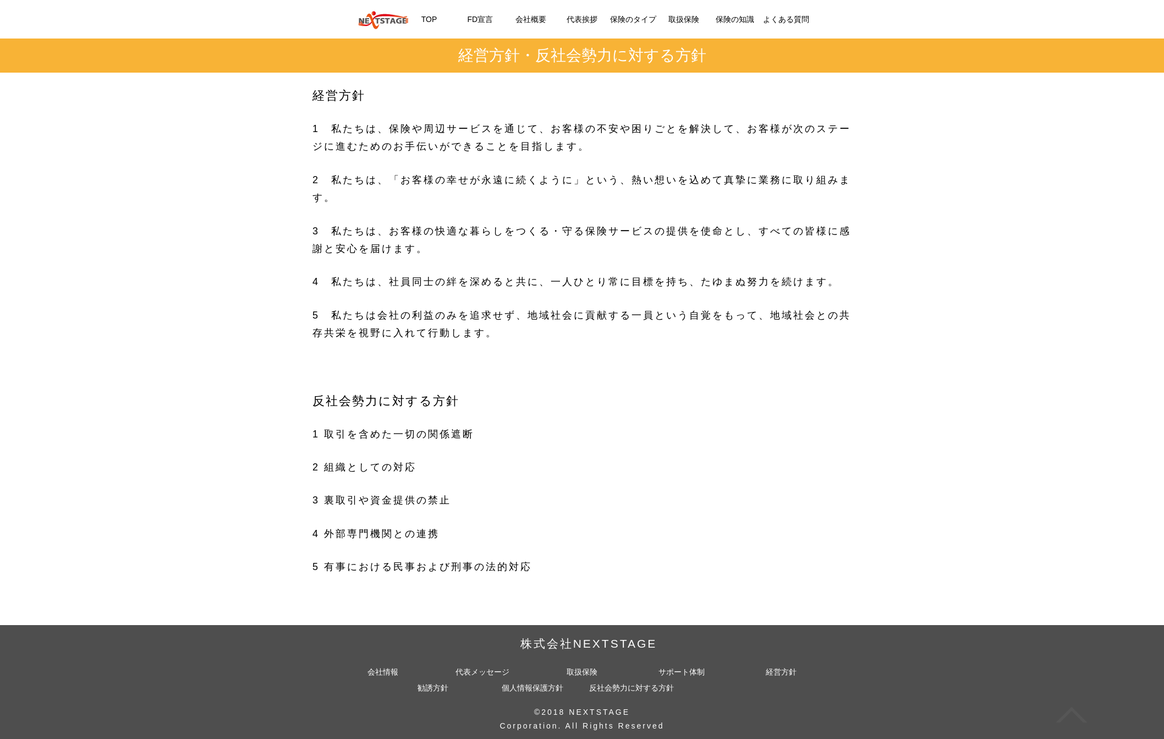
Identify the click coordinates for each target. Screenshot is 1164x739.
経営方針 (781, 672)
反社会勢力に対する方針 (631, 688)
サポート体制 (681, 672)
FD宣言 (480, 19)
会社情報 (382, 672)
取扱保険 (683, 19)
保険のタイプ (633, 19)
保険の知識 (735, 19)
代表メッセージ (482, 672)
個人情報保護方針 (532, 688)
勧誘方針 (433, 688)
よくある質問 (786, 19)
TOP (429, 19)
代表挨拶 (582, 19)
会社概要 (530, 19)
